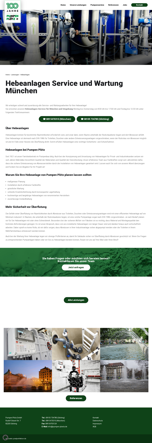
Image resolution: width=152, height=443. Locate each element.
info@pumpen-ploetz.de (57, 427)
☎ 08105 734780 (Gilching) (95, 119)
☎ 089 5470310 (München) (57, 119)
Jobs (125, 5)
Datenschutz (98, 421)
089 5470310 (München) (55, 421)
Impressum (97, 424)
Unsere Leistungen (78, 5)
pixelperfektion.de (19, 439)
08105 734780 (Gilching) (55, 418)
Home (63, 5)
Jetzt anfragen (76, 267)
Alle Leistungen (76, 300)
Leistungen (15, 75)
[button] (5, 437)
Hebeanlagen (25, 75)
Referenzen (113, 5)
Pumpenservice (97, 5)
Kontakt (139, 5)
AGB (94, 427)
